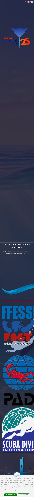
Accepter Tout (10, 494)
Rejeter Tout (24, 494)
